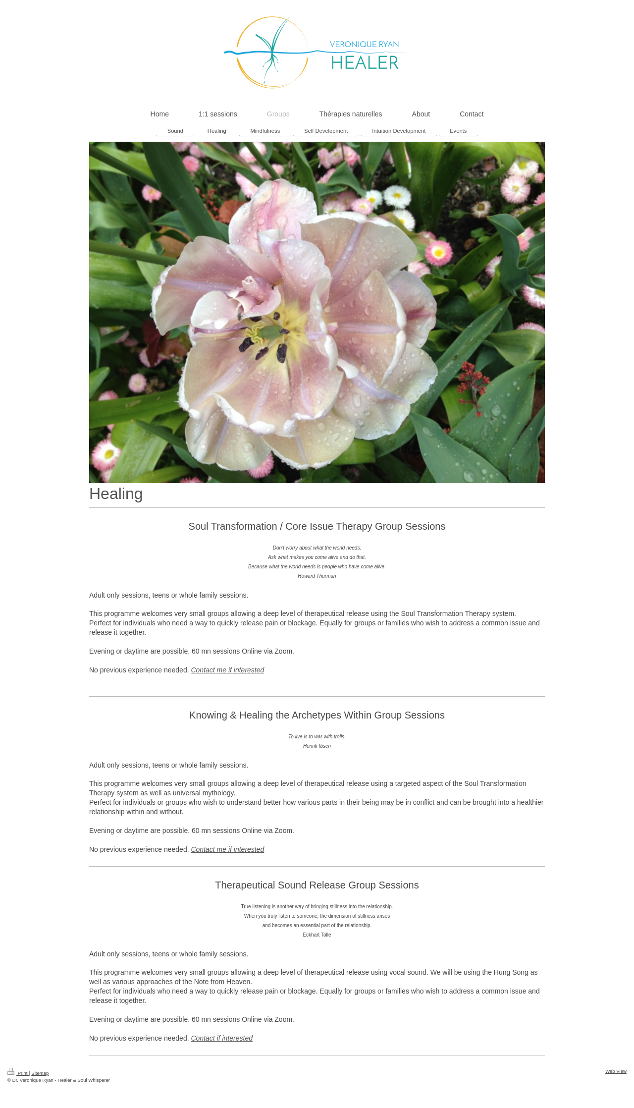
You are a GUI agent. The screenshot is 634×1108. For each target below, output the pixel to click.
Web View (616, 1071)
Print (18, 1073)
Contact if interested (222, 1038)
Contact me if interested (227, 670)
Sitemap (40, 1073)
